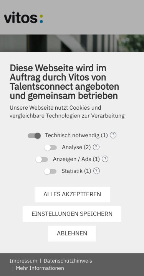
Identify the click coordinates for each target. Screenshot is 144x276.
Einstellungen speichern (72, 213)
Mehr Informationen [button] (40, 267)
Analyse (72, 147)
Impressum (23, 260)
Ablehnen (72, 233)
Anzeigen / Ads (72, 159)
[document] (72, 96)
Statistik (72, 171)
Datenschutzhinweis (67, 260)
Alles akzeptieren (72, 194)
